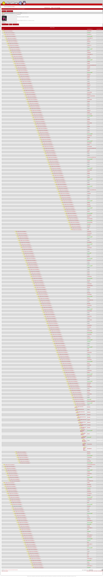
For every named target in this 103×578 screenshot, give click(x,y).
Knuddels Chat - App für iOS (43, 576)
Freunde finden (50, 576)
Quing (88, 509)
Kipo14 (88, 562)
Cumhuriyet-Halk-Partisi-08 (91, 464)
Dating (60, 576)
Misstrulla (88, 204)
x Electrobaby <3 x (90, 54)
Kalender (52, 7)
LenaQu (88, 468)
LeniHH (88, 482)
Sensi (88, 502)
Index (10, 24)
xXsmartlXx (89, 193)
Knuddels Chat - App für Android (36, 576)
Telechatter (89, 495)
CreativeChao (89, 233)
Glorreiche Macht (89, 218)
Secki (88, 350)
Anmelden (12, 6)
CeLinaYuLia (89, 231)
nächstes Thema (16, 24)
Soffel (88, 229)
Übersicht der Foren (47, 7)
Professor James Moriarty (91, 401)
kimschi (88, 50)
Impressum (72, 576)
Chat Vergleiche (69, 576)
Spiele (58, 576)
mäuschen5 (89, 491)
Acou (88, 515)
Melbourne (88, 74)
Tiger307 (88, 56)
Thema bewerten (10, 11)
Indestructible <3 (89, 520)
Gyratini (88, 171)
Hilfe (55, 7)
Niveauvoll (88, 41)
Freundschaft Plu (54, 576)
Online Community (64, 576)
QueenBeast (89, 484)
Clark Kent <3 (89, 34)
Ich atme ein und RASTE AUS (91, 65)
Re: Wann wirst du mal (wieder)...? (10, 32)
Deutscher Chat (29, 576)
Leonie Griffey (89, 486)
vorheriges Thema (5, 24)
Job (75, 576)
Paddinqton (89, 52)
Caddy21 (88, 61)
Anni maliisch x (89, 493)
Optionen (4, 11)
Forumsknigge (58, 7)
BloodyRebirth (89, 242)
